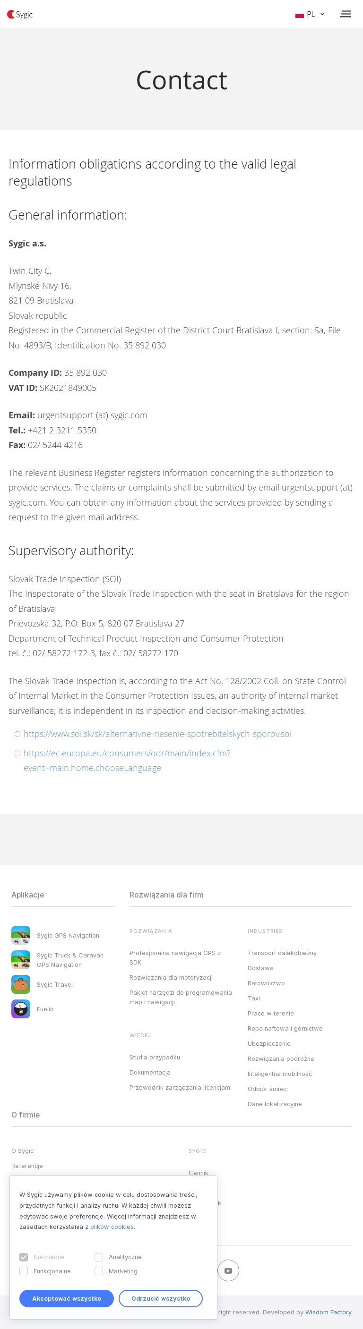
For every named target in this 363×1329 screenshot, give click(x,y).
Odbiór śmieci (268, 1088)
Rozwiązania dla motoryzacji (171, 977)
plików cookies (112, 1226)
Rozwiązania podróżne (281, 1058)
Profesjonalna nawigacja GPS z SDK (175, 957)
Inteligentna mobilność (280, 1073)
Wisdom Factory (328, 1312)
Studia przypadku (155, 1057)
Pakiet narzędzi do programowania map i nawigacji (181, 997)
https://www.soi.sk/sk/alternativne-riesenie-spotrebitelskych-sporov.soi (158, 733)
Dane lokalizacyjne (275, 1104)
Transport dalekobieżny (282, 953)
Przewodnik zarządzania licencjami (181, 1087)
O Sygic (22, 1150)
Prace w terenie (271, 1013)
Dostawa (261, 968)
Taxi (254, 998)
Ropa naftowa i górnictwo (285, 1028)
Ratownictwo (266, 983)
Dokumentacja (150, 1072)
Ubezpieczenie (269, 1043)
